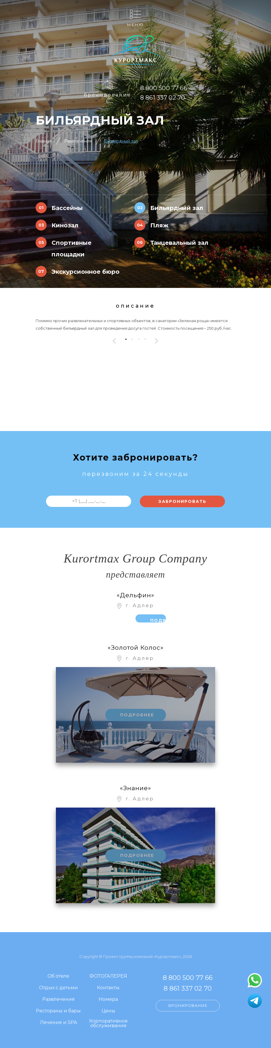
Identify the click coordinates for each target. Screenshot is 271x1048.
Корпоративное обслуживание (108, 1023)
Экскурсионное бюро (86, 271)
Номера (108, 999)
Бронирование (107, 95)
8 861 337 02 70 (162, 97)
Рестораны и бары (58, 1011)
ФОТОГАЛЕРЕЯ (108, 976)
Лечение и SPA (58, 1022)
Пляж (159, 225)
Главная (44, 141)
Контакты (108, 987)
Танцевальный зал (179, 242)
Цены (108, 1011)
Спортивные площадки (71, 248)
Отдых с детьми (58, 987)
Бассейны (67, 208)
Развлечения (77, 141)
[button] (126, 339)
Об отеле (58, 976)
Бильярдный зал (121, 141)
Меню (135, 24)
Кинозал (65, 225)
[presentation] (114, 341)
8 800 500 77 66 (163, 88)
